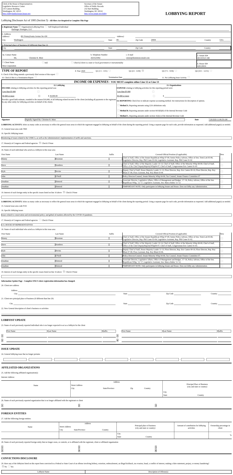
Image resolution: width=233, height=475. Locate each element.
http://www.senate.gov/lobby (95, 13)
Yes (10, 467)
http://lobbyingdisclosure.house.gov (17, 13)
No (4, 467)
